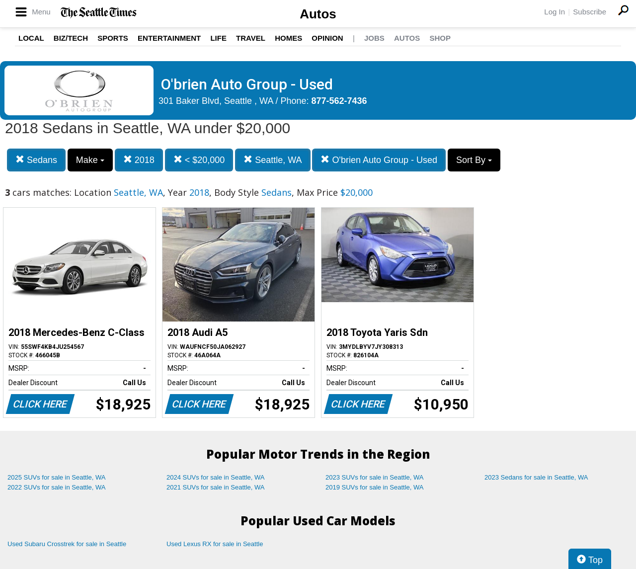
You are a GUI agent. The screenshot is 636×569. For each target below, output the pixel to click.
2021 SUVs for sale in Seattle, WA (215, 487)
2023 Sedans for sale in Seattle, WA (536, 477)
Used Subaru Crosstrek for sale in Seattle (66, 544)
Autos (318, 13)
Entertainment (169, 38)
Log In (554, 11)
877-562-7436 (339, 101)
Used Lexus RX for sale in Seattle (214, 544)
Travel (250, 38)
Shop (440, 38)
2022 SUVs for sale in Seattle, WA (56, 487)
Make (90, 160)
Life (218, 38)
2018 (139, 160)
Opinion (327, 38)
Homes (288, 38)
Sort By (474, 160)
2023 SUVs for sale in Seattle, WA (374, 477)
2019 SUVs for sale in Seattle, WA (374, 487)
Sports (112, 38)
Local (31, 38)
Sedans (36, 160)
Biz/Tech (71, 38)
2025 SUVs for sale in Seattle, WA (56, 477)
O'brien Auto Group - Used (378, 160)
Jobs (374, 38)
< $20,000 (199, 160)
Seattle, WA (272, 160)
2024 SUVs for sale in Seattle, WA (215, 477)
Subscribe (589, 11)
